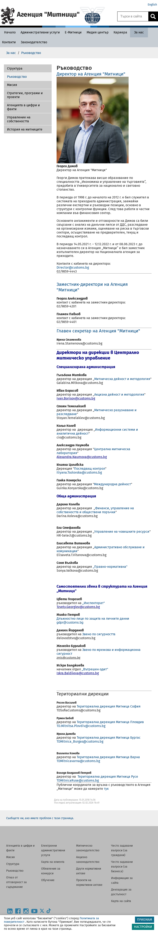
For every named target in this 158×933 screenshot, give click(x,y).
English (152, 4)
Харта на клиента (52, 862)
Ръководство (17, 77)
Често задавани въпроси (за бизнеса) (122, 866)
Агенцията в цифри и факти (23, 107)
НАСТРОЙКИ (143, 927)
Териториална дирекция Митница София (109, 706)
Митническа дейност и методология (122, 379)
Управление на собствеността (18, 119)
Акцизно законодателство (87, 859)
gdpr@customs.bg (70, 622)
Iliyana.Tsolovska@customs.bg (79, 472)
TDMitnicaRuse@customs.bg (78, 780)
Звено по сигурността (98, 634)
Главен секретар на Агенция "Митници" (98, 331)
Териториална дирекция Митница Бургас (109, 738)
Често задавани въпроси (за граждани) (122, 850)
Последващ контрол (89, 469)
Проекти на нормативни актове (89, 882)
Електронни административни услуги (53, 850)
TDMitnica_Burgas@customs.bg (80, 741)
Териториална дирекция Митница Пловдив (110, 722)
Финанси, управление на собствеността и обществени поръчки (95, 510)
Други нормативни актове (88, 871)
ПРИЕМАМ (144, 920)
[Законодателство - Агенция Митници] (34, 42)
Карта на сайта (121, 901)
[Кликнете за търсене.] (153, 16)
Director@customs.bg (73, 267)
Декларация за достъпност (121, 892)
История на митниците (24, 129)
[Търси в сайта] (132, 16)
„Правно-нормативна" (110, 567)
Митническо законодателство (87, 848)
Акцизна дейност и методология (119, 394)
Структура (14, 68)
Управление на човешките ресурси (121, 531)
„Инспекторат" (93, 603)
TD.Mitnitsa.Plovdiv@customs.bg (81, 726)
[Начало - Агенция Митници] (9, 32)
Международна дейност (112, 484)
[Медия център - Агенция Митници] (98, 32)
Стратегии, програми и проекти (25, 95)
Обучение (48, 880)
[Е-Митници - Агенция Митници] (73, 32)
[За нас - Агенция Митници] (139, 32)
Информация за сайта (122, 880)
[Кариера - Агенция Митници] (120, 32)
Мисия (12, 85)
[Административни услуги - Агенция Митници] (40, 32)
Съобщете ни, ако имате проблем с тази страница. (40, 818)
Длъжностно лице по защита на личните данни (93, 618)
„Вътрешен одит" (95, 669)
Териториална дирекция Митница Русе (108, 776)
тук (106, 789)
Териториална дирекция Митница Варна (108, 757)
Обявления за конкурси (50, 871)
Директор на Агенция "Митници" (91, 74)
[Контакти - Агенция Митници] (9, 42)
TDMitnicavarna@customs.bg (78, 761)
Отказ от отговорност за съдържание (16, 882)
